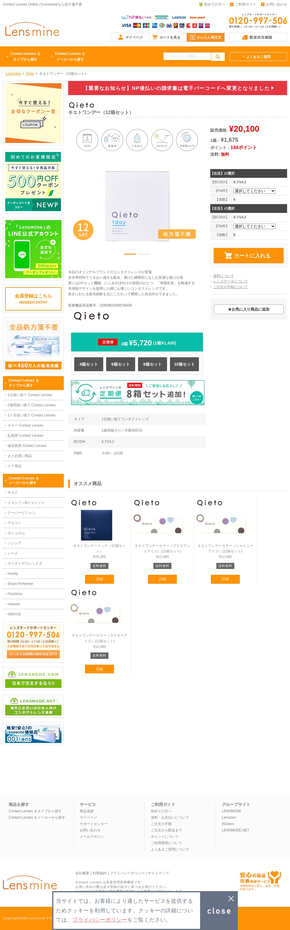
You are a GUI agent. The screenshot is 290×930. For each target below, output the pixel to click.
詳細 (99, 579)
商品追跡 (87, 811)
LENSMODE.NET (235, 830)
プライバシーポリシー (127, 873)
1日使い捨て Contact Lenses (30, 395)
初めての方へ (214, 4)
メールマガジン (92, 837)
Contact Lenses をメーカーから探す (37, 817)
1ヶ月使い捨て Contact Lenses (31, 415)
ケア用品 (14, 466)
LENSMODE (231, 811)
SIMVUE (14, 614)
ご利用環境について (166, 843)
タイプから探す (25, 56)
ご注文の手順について (230, 287)
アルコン (14, 523)
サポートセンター (94, 824)
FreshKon (15, 594)
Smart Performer (20, 584)
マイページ (134, 37)
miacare (14, 604)
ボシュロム (16, 533)
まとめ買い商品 (20, 456)
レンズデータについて (230, 281)
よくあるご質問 (258, 57)
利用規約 (99, 873)
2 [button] (144, 255)
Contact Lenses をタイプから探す (35, 811)
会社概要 (82, 873)
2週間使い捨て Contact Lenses (31, 405)
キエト (13, 492)
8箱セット (152, 364)
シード (13, 553)
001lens (228, 824)
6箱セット (120, 364)
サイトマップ (158, 873)
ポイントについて (165, 837)
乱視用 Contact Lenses (25, 436)
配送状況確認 (261, 37)
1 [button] (130, 255)
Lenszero (229, 817)
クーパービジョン (21, 513)
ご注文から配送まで (166, 830)
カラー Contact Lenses (25, 425)
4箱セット (88, 364)
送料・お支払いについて (170, 817)
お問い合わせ (276, 4)
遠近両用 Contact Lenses (27, 446)
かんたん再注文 (209, 37)
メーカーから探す (70, 56)
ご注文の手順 (161, 824)
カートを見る (170, 37)
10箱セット (184, 364)
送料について (223, 276)
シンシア (14, 543)
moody (13, 574)
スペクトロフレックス (25, 563)
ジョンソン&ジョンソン (26, 503)
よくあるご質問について (170, 849)
